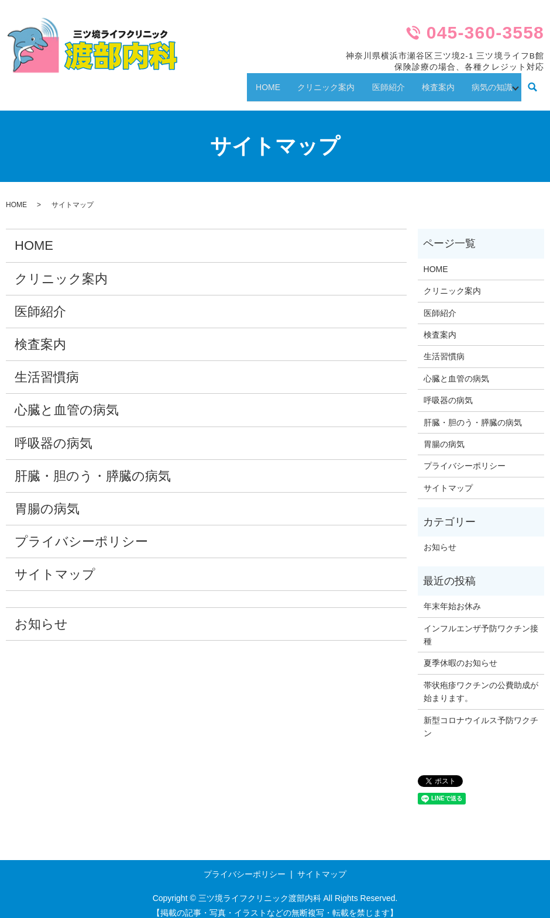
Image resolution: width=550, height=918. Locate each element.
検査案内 (428, 81)
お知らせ (41, 613)
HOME (241, 81)
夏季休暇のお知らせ (460, 653)
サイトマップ (55, 564)
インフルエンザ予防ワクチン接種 (481, 624)
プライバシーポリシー (81, 531)
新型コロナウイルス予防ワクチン (481, 716)
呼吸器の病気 (53, 432)
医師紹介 (372, 81)
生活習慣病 (47, 367)
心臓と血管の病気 (67, 400)
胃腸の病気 (47, 498)
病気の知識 (488, 81)
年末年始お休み (452, 596)
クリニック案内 (305, 81)
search (532, 82)
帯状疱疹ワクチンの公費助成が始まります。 (481, 681)
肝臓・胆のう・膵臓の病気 (93, 465)
